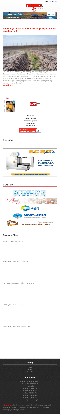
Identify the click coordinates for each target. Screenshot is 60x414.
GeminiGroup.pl (42, 405)
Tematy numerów (30, 118)
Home (30, 367)
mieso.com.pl (7, 405)
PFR (38, 407)
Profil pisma (30, 123)
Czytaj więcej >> (8, 85)
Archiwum (30, 116)
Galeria (30, 369)
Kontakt (30, 372)
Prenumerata (30, 126)
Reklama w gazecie (30, 121)
